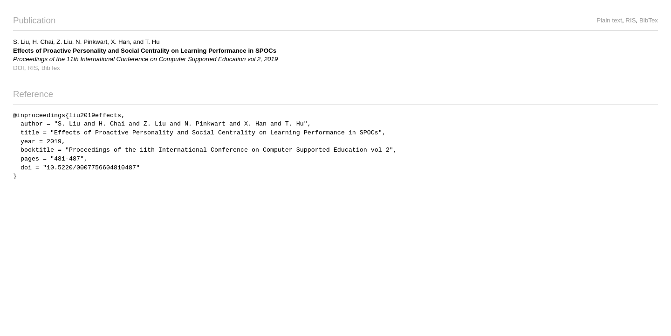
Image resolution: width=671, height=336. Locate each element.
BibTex (648, 20)
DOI (18, 67)
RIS (630, 20)
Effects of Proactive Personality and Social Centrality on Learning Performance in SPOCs (144, 50)
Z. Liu (64, 41)
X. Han (120, 41)
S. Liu (21, 41)
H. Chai (43, 41)
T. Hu (152, 41)
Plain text (609, 20)
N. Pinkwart (91, 41)
